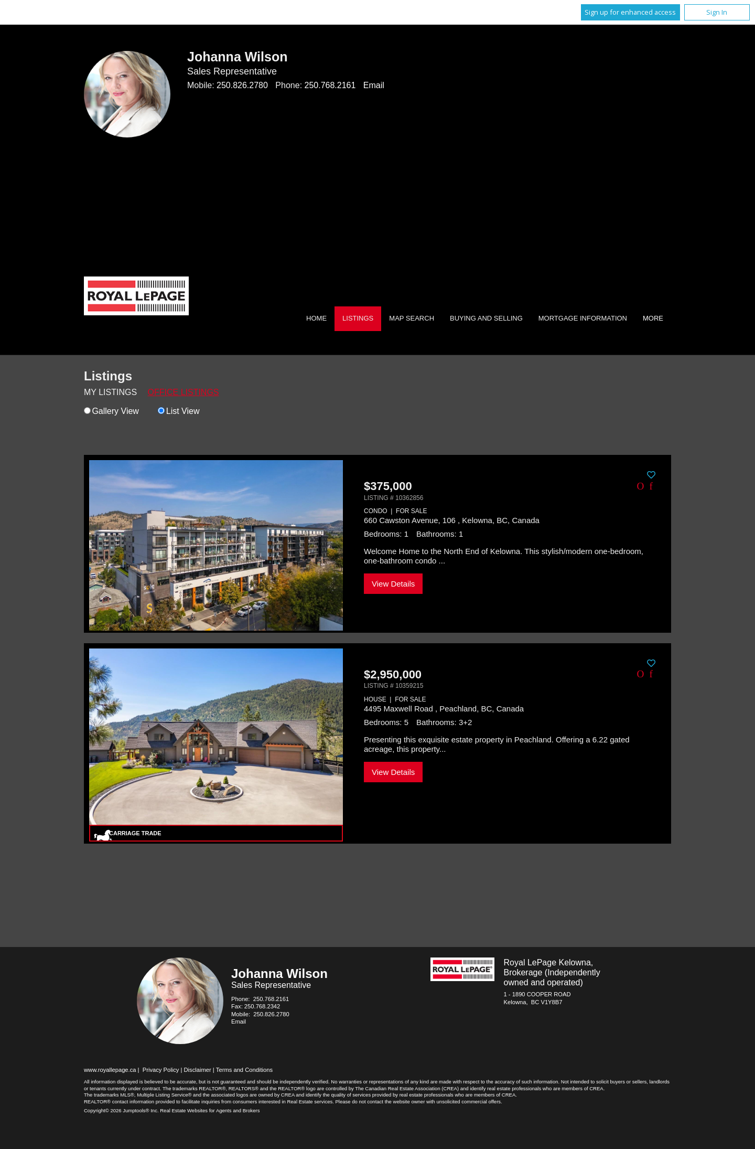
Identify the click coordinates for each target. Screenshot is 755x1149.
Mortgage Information (582, 318)
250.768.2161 (330, 85)
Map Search (411, 318)
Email (373, 85)
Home (316, 318)
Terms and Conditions (244, 1070)
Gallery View (111, 411)
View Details (393, 583)
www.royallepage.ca (110, 1070)
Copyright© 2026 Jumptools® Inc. (121, 1110)
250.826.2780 (242, 85)
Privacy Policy (161, 1070)
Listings (357, 318)
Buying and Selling (486, 318)
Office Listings (183, 392)
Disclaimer (197, 1070)
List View (178, 411)
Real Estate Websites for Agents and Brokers (210, 1110)
